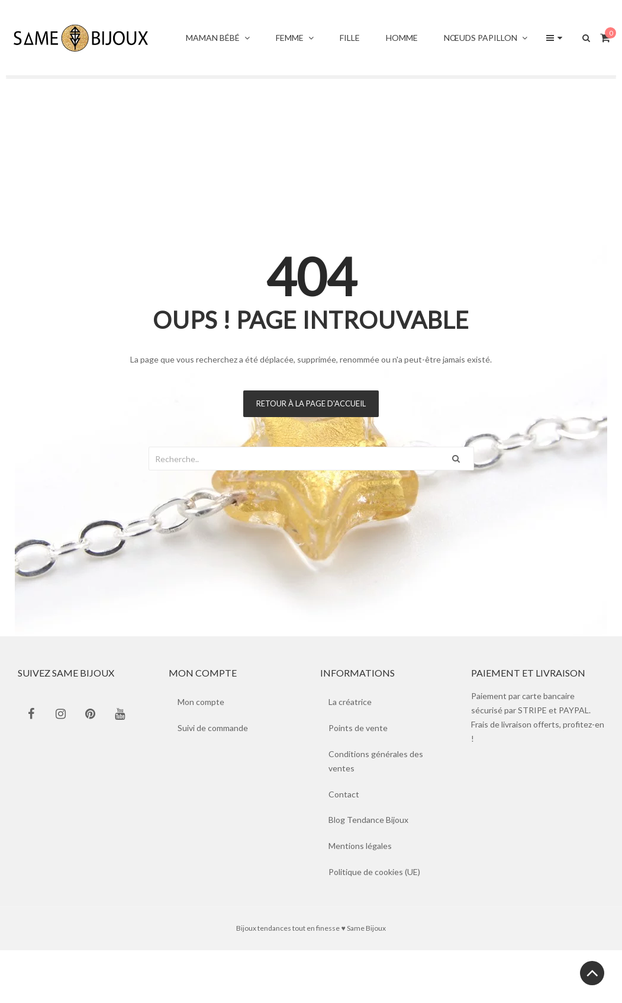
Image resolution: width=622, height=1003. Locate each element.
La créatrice (350, 702)
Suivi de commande (213, 728)
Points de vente (358, 728)
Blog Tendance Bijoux (369, 820)
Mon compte (201, 702)
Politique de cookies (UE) (375, 872)
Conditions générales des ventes (376, 761)
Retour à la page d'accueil (311, 403)
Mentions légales (360, 846)
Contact (344, 794)
